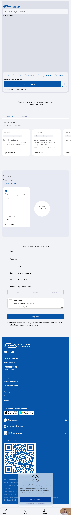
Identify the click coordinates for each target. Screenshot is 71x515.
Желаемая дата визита (20, 273)
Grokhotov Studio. (10, 500)
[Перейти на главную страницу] (12, 6)
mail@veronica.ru (11, 362)
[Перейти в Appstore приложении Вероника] (11, 413)
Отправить (35, 317)
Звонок (25, 511)
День (35, 292)
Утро (17, 292)
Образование (9, 116)
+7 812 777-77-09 (10, 367)
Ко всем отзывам (42, 209)
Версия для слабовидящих (12, 485)
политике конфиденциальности (34, 493)
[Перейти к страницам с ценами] (20, 458)
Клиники (5, 511)
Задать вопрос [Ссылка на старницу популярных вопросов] (11, 381)
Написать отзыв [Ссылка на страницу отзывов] (12, 377)
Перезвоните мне (12, 385)
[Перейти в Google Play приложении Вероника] (26, 413)
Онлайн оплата (10, 440)
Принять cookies (35, 499)
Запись (44, 511)
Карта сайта (7, 488)
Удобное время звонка (20, 286)
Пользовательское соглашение (35, 503)
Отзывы (24, 116)
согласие (58, 323)
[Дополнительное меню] (66, 7)
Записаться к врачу (32, 84)
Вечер (54, 292)
